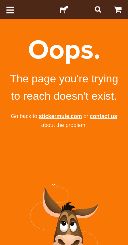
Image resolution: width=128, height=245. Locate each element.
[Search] (97, 9)
